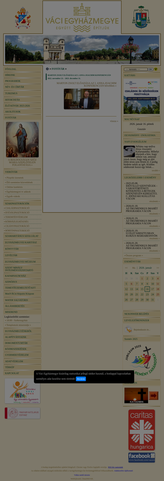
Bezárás (81, 379)
